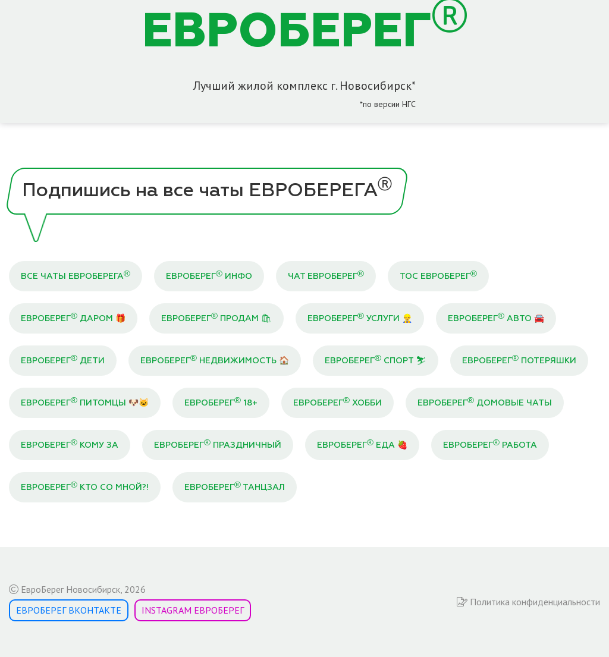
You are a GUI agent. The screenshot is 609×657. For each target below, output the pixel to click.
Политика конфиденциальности (528, 602)
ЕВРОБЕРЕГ (304, 32)
